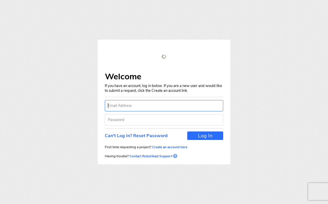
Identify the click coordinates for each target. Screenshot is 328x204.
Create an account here (169, 147)
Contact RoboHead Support (153, 156)
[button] (138, 135)
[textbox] (164, 105)
